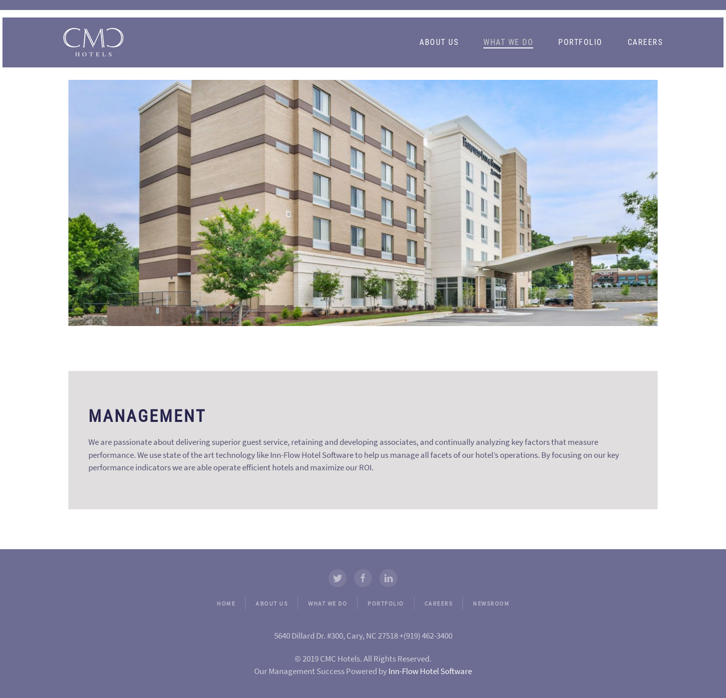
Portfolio (580, 42)
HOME (226, 603)
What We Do (508, 42)
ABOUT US (272, 603)
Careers (645, 42)
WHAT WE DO (327, 603)
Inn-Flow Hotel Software (430, 671)
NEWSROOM (491, 603)
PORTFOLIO (385, 603)
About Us (438, 42)
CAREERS (438, 603)
